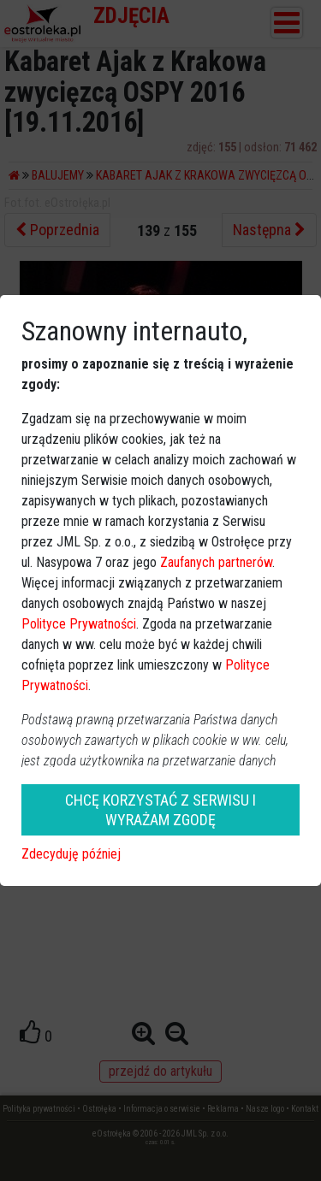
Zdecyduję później (71, 854)
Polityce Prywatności (78, 624)
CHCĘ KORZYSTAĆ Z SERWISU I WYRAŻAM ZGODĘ (160, 810)
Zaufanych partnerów (216, 562)
